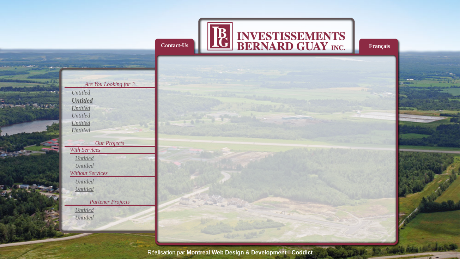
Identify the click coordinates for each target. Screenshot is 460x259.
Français (379, 46)
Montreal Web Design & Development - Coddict (250, 252)
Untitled (81, 93)
